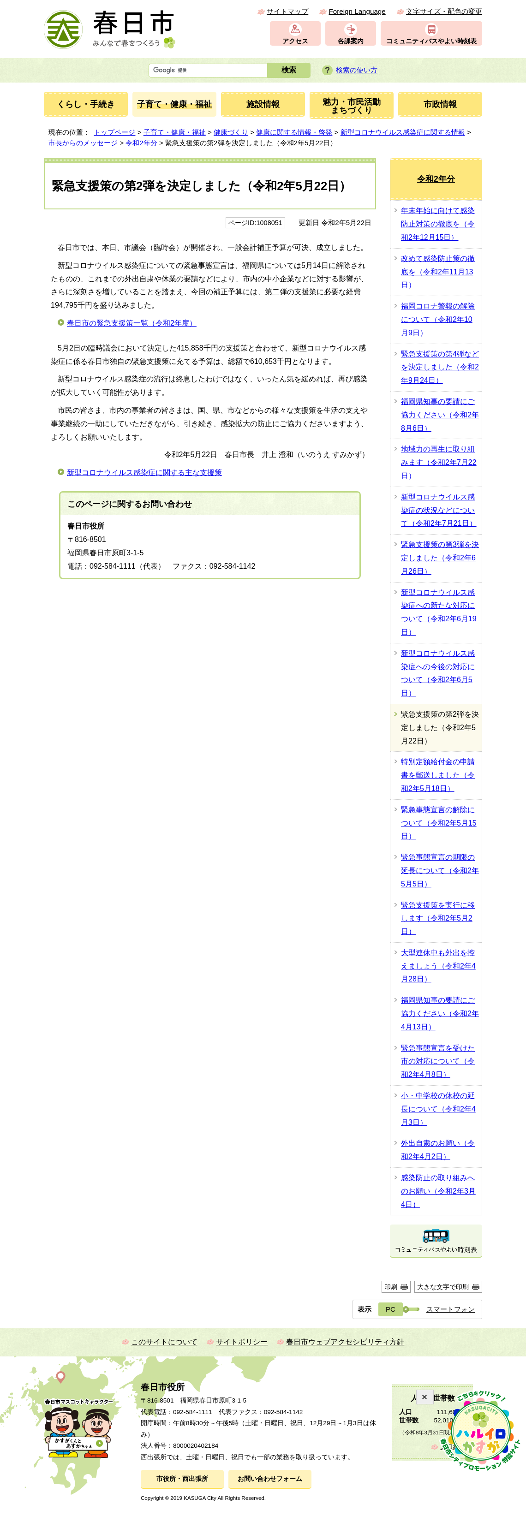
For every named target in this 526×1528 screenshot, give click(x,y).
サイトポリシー (242, 1342)
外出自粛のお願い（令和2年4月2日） (438, 1149)
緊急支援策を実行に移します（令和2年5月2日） (438, 918)
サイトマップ (287, 11)
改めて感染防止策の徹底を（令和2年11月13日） (438, 272)
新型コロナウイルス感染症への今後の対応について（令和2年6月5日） (438, 673)
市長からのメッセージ (83, 143)
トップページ (114, 132)
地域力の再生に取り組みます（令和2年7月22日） (439, 462)
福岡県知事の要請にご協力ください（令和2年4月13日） (440, 1013)
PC (390, 1309)
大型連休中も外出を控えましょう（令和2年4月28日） (438, 966)
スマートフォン (450, 1309)
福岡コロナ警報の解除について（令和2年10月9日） (438, 319)
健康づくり (231, 132)
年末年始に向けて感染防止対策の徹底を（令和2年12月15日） (438, 224)
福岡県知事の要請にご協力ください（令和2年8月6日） (440, 415)
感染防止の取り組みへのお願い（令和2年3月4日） (438, 1191)
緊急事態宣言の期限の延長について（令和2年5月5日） (440, 870)
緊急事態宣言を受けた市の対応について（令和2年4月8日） (438, 1061)
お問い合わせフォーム (270, 1478)
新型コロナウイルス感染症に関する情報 (403, 132)
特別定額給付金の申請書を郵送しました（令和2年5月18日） (438, 775)
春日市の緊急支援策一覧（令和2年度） (132, 323)
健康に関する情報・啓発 (294, 132)
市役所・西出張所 (182, 1478)
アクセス (295, 41)
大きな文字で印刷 (443, 1286)
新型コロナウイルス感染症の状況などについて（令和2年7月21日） (439, 510)
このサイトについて (164, 1342)
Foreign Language (357, 11)
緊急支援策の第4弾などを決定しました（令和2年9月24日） (440, 367)
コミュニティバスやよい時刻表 (431, 41)
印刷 (390, 1286)
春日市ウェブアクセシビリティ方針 (345, 1342)
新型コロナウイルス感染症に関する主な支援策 (144, 472)
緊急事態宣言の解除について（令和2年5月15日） (439, 823)
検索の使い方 (356, 70)
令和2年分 (141, 143)
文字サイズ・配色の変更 (444, 11)
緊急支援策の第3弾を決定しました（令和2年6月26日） (440, 558)
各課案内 (351, 41)
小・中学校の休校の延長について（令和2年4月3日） (438, 1109)
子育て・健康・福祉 (174, 132)
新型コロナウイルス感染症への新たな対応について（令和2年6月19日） (439, 612)
